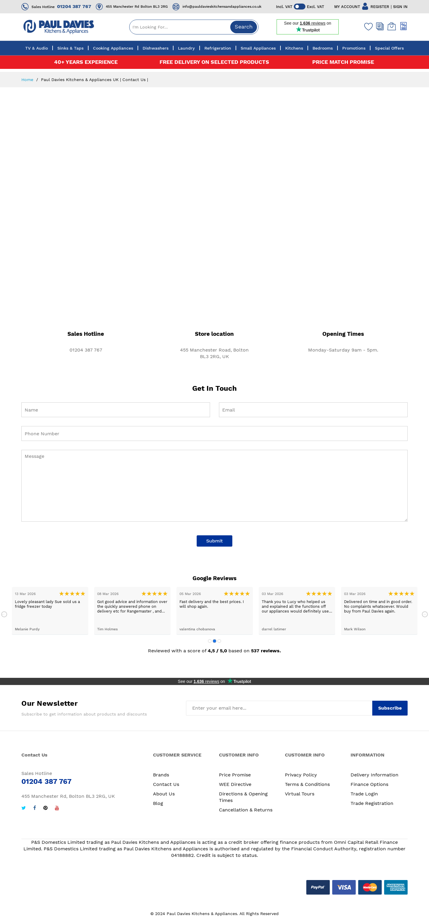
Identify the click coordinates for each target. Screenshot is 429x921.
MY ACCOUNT (347, 6)
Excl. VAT (315, 6)
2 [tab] (214, 641)
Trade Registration (372, 803)
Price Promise (235, 775)
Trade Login (364, 794)
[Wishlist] (367, 26)
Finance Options (369, 784)
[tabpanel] (50, 611)
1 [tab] (210, 641)
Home (28, 79)
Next (425, 614)
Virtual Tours (299, 794)
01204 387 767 (74, 6)
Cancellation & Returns (245, 810)
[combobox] (193, 27)
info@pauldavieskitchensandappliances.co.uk (221, 6)
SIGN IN (400, 6)
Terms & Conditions (307, 784)
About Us (164, 794)
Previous (4, 614)
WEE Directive (235, 784)
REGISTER (379, 6)
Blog (158, 803)
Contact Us (166, 784)
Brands (161, 775)
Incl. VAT (284, 6)
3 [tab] (219, 641)
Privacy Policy (301, 775)
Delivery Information (374, 775)
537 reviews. (266, 650)
